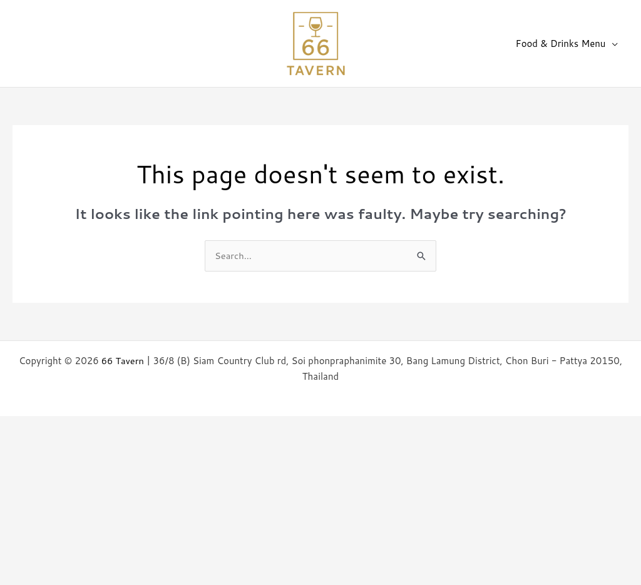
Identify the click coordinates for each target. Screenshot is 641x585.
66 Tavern (123, 360)
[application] (613, 44)
